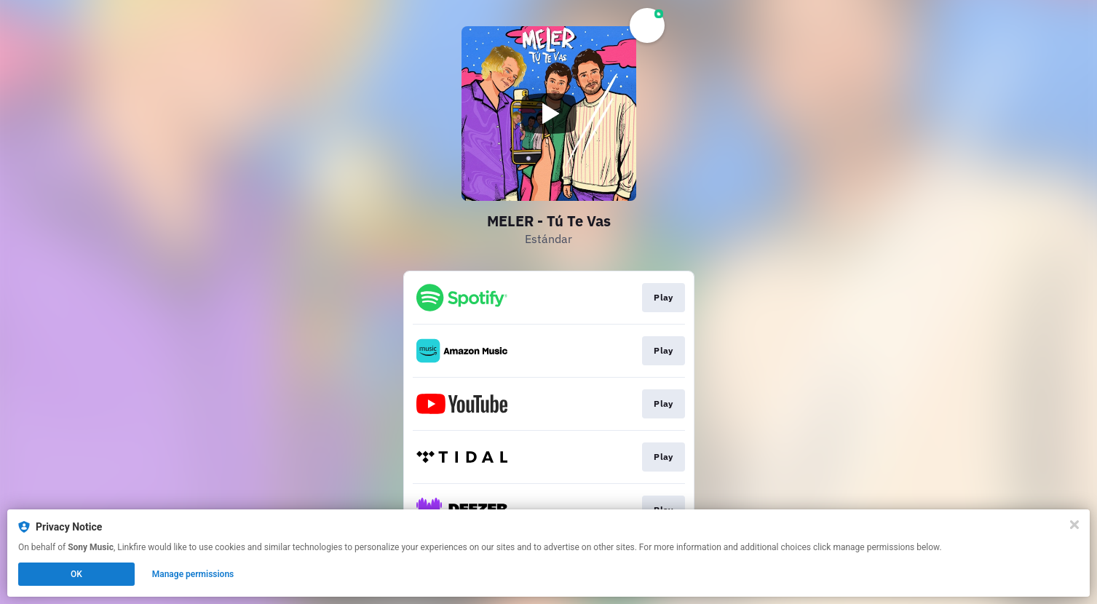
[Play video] (548, 113)
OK (76, 574)
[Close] (1074, 524)
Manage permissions (193, 574)
